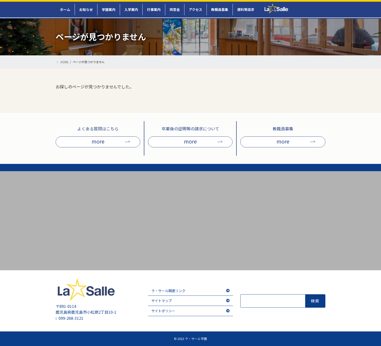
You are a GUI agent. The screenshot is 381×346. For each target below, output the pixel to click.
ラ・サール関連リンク (168, 290)
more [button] (98, 141)
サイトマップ (161, 300)
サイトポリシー (163, 310)
